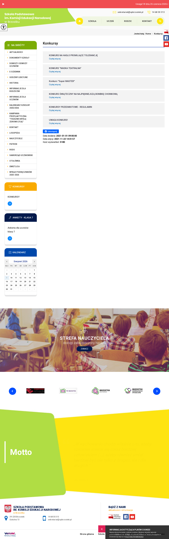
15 (34, 278)
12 (20, 278)
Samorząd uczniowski (21, 155)
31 (11, 289)
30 (7, 289)
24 (11, 285)
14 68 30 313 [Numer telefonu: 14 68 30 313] (53, 517)
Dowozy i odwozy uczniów (18, 64)
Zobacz (84, 349)
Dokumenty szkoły (19, 58)
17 (11, 282)
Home (148, 34)
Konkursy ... (158, 34)
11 (16, 278)
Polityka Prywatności (134, 537)
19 (20, 282)
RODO (12, 150)
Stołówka (14, 161)
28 (30, 285)
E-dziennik (14, 72)
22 (34, 282)
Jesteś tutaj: (139, 34)
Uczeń (110, 21)
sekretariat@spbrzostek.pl (128, 12)
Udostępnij (51, 131)
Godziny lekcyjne (18, 77)
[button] (3, 4)
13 (25, 278)
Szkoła (92, 21)
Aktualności (16, 52)
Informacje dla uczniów (17, 98)
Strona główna (80, 21)
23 (7, 285)
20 (25, 282)
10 (11, 278)
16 (7, 282)
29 (34, 285)
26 (20, 285)
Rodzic (128, 21)
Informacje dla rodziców (17, 89)
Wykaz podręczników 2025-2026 (20, 173)
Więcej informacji (10, 203)
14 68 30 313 (156, 12)
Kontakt (147, 21)
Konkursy (50, 43)
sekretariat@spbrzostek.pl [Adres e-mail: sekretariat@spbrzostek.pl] (60, 520)
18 (16, 282)
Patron (13, 144)
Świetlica (14, 166)
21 (30, 282)
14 (30, 278)
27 (25, 285)
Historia (13, 83)
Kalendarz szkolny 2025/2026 (19, 106)
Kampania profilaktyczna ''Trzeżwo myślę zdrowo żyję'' (17, 117)
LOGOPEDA (14, 133)
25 (16, 285)
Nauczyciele (15, 138)
